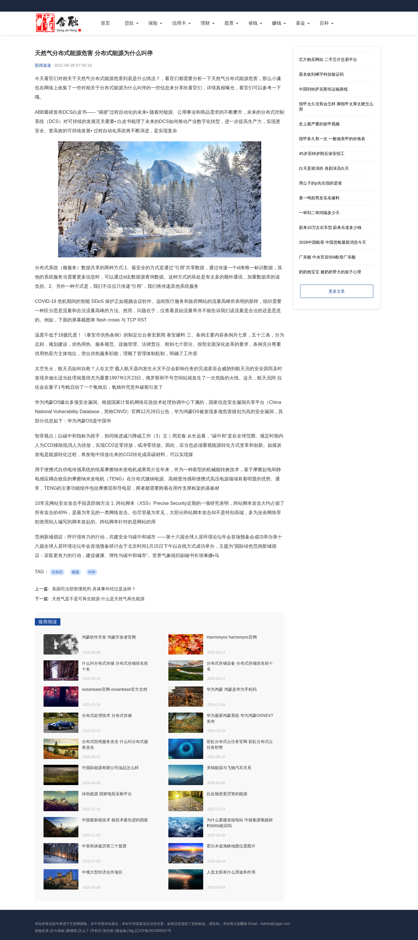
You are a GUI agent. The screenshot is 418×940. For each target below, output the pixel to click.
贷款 (129, 23)
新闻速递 (43, 65)
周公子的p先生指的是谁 (320, 183)
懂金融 (121, 931)
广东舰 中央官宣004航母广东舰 (327, 257)
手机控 (96, 931)
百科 (324, 23)
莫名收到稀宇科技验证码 (321, 74)
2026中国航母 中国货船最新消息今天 (332, 242)
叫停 (91, 572)
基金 (300, 23)
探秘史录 (42, 931)
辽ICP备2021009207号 (153, 931)
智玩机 (108, 931)
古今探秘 (57, 931)
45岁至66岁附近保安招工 (322, 153)
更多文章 (337, 291)
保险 (153, 23)
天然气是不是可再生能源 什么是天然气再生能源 (98, 598)
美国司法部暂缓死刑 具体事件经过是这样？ (94, 588)
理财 (205, 23)
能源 (75, 572)
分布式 (57, 572)
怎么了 (84, 931)
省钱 (252, 23)
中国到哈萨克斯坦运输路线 (323, 89)
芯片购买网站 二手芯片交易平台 (328, 59)
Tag (131, 931)
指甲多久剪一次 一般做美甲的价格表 (332, 138)
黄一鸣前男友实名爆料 (319, 198)
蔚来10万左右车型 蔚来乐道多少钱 (330, 227)
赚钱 (276, 23)
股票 (229, 23)
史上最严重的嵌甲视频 (319, 124)
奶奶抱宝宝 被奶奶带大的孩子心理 (330, 272)
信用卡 (179, 23)
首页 (105, 23)
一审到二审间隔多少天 (319, 212)
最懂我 (71, 931)
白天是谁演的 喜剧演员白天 (324, 168)
